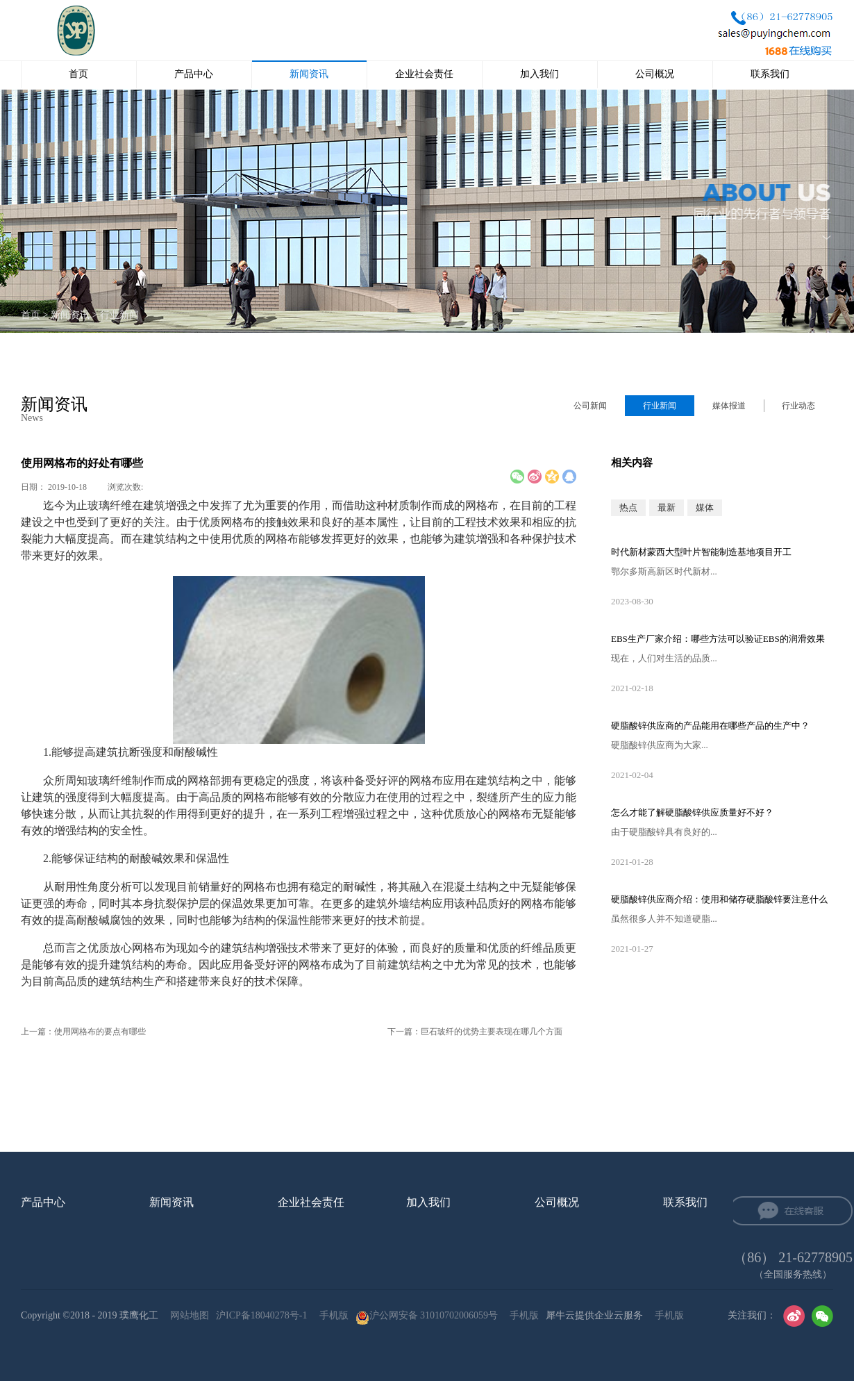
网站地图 (187, 1315)
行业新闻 (119, 315)
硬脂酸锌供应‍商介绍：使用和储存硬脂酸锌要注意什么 (719, 899)
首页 (78, 74)
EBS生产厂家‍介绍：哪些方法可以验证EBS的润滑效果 (718, 638)
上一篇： (83, 1031)
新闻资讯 (70, 315)
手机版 (332, 1315)
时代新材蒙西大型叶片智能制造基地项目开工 (701, 551)
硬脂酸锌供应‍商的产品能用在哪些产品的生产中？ (710, 725)
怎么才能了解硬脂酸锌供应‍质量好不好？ (692, 812)
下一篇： (474, 1031)
